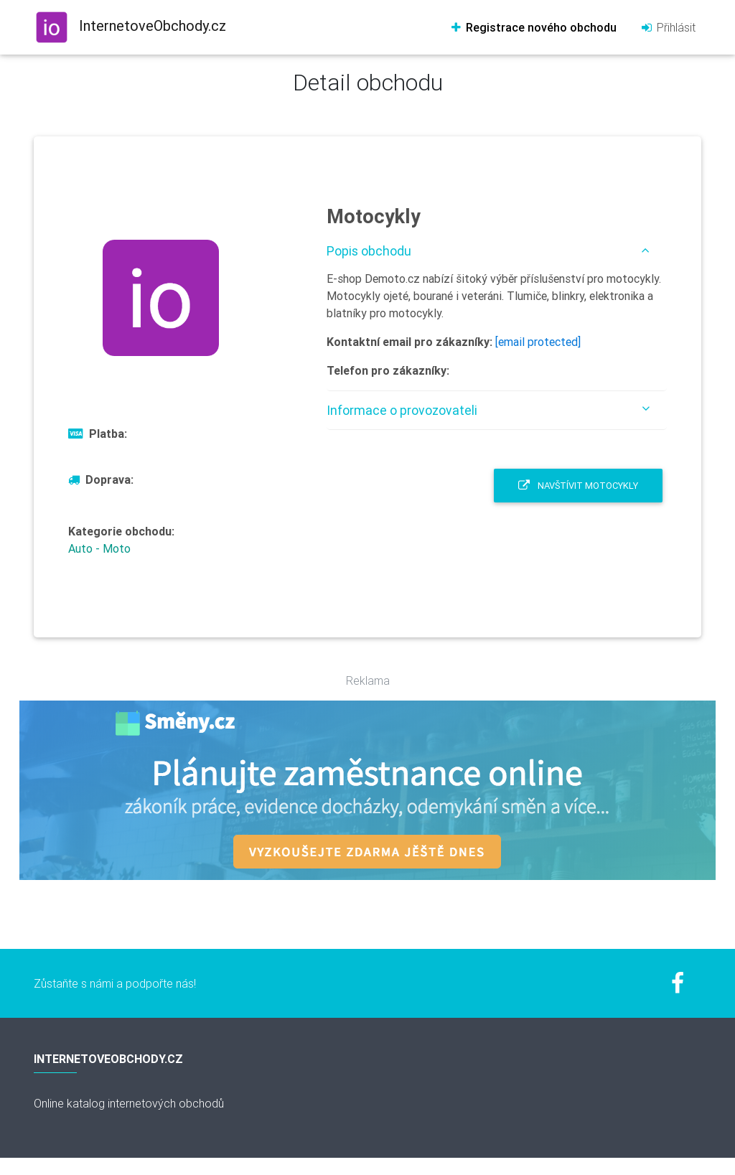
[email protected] (538, 341)
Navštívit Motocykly (578, 485)
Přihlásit (668, 27)
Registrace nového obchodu (533, 27)
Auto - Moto (99, 548)
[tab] (497, 251)
